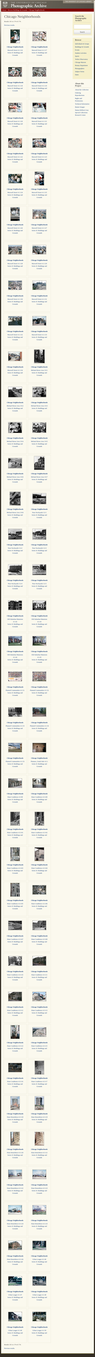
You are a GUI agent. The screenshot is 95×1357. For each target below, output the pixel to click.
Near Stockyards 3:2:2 (15, 548)
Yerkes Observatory (81, 59)
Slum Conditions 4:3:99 (15, 797)
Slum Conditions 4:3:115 (39, 1046)
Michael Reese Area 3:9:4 (15, 441)
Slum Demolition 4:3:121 (39, 1153)
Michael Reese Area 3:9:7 (39, 477)
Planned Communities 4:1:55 (15, 761)
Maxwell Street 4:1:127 (39, 228)
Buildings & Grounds (82, 47)
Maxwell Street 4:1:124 (15, 192)
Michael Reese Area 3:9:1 (39, 370)
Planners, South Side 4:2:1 (39, 761)
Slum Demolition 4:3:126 (15, 1259)
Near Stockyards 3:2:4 (15, 584)
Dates (77, 75)
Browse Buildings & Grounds (17, 10)
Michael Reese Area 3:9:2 (15, 406)
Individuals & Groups (82, 44)
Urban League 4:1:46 (39, 1259)
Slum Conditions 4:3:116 (15, 1081)
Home (4, 10)
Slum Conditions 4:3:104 (39, 868)
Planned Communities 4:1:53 (15, 726)
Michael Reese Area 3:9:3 (39, 406)
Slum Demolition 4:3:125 (39, 1224)
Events (77, 50)
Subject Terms (79, 71)
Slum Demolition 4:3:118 (15, 1117)
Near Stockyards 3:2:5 (39, 584)
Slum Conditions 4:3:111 (39, 975)
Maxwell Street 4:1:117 (39, 50)
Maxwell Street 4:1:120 (15, 121)
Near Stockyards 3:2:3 (39, 548)
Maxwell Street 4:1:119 (39, 86)
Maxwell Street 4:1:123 (39, 157)
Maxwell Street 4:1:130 (15, 299)
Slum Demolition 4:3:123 (39, 1188)
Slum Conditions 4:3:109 (39, 939)
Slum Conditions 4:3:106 (39, 904)
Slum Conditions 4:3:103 (15, 868)
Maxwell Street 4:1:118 (15, 86)
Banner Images (80, 107)
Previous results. (9, 25)
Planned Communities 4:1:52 (39, 690)
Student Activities (81, 53)
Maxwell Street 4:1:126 (15, 228)
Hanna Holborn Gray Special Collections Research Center (82, 112)
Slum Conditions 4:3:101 (15, 832)
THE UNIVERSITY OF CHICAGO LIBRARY (78, 1)
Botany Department (81, 65)
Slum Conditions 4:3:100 (39, 797)
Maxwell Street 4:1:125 (39, 192)
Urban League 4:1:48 (39, 1295)
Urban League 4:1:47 (15, 1295)
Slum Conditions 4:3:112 (15, 1010)
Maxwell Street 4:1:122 (15, 157)
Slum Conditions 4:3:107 (15, 939)
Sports (77, 56)
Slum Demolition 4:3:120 (15, 1153)
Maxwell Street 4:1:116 (15, 50)
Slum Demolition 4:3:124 (15, 1224)
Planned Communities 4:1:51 (15, 690)
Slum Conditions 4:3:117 (39, 1081)
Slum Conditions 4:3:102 (39, 832)
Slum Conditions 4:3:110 (15, 975)
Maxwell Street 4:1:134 (15, 370)
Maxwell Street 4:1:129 (39, 263)
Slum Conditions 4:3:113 (39, 1010)
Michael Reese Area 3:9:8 (15, 512)
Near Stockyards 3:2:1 (39, 512)
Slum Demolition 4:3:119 (39, 1117)
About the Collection (82, 90)
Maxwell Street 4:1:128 (15, 263)
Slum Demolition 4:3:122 (15, 1188)
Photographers (79, 68)
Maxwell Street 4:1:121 (39, 121)
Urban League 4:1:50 (39, 1330)
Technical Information (82, 104)
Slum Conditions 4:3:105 (15, 904)
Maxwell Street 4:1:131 (39, 299)
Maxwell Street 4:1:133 (39, 335)
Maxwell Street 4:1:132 (15, 335)
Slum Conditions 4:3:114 (15, 1046)
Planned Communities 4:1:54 (39, 726)
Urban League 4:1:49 (15, 1330)
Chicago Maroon (80, 62)
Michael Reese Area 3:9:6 (15, 477)
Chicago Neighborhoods (15, 47)
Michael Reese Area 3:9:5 (39, 441)
